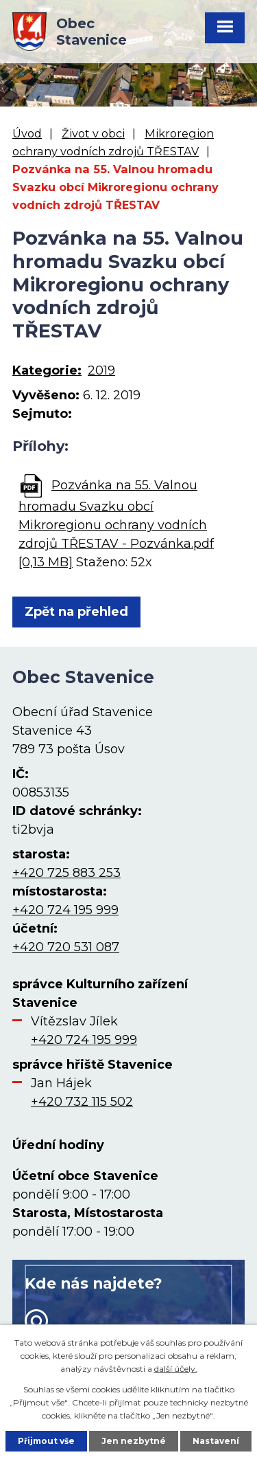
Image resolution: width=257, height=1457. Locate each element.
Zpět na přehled (76, 611)
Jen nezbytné (133, 1441)
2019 (101, 370)
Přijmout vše (46, 1441)
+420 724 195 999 (65, 909)
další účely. (175, 1369)
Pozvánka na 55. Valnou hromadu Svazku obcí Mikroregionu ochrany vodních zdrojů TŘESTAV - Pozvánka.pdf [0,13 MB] (116, 524)
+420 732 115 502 (82, 1101)
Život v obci (93, 133)
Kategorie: (47, 370)
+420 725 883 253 (66, 872)
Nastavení (216, 1441)
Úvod (27, 133)
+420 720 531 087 (65, 947)
